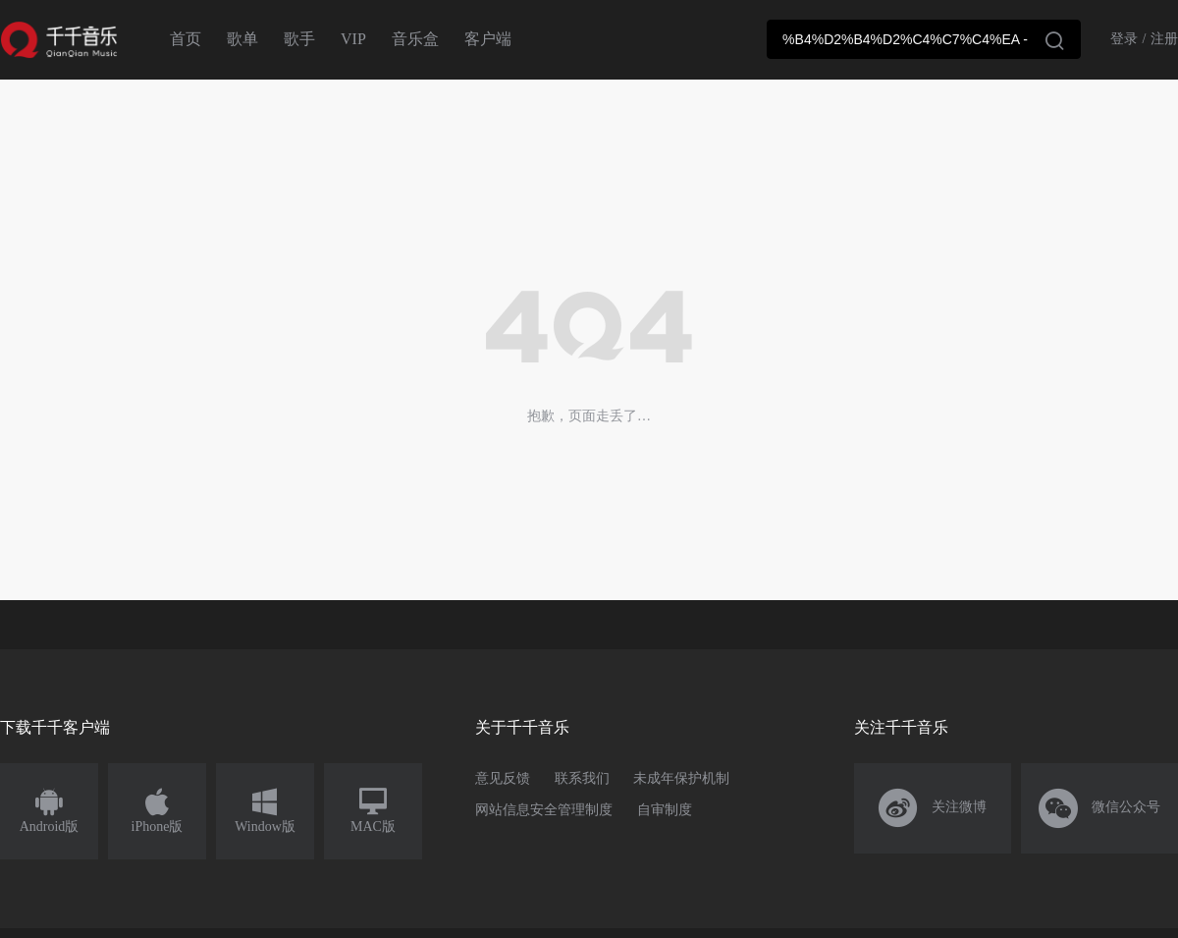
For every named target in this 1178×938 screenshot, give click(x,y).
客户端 (487, 38)
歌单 (242, 38)
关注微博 (933, 808)
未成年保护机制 (681, 778)
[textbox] (924, 39)
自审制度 (664, 809)
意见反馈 (502, 778)
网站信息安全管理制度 (544, 809)
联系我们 (582, 778)
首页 (185, 38)
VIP (353, 38)
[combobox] (924, 39)
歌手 (299, 38)
